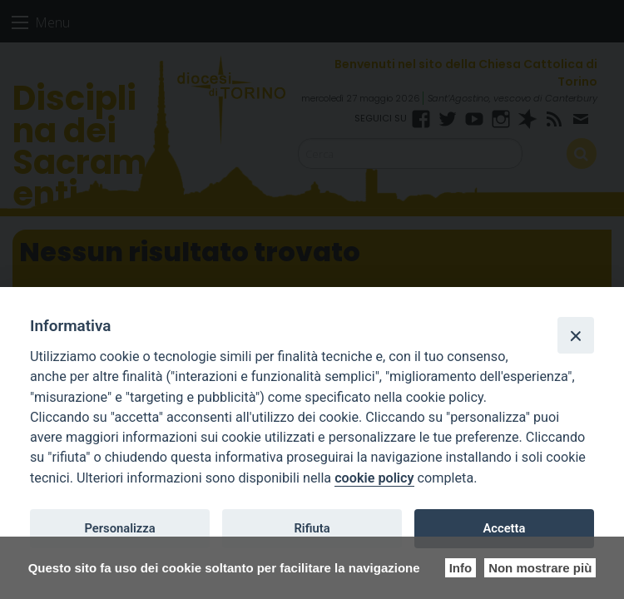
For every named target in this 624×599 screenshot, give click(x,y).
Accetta (504, 528)
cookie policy (374, 478)
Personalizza (119, 528)
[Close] (575, 335)
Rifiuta (311, 528)
